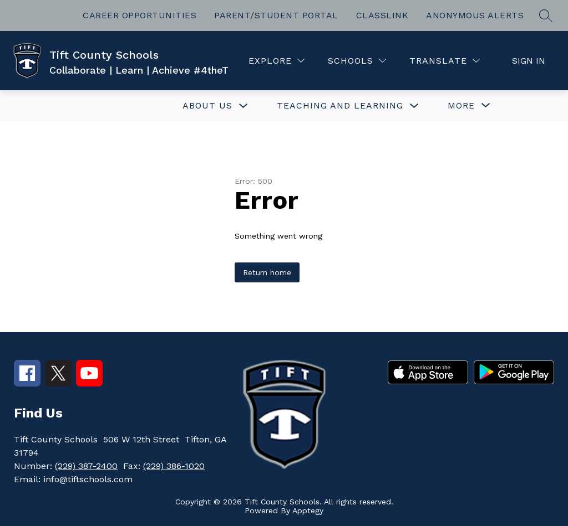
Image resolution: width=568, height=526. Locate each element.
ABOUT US (207, 105)
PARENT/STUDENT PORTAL (276, 15)
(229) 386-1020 (174, 466)
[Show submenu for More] (461, 105)
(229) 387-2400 (86, 466)
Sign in (528, 60)
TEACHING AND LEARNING (340, 105)
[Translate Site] (445, 61)
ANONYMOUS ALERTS (475, 15)
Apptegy (307, 510)
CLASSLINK (382, 15)
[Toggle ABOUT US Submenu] (243, 106)
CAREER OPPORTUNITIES (139, 15)
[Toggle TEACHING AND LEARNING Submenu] (414, 106)
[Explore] (276, 61)
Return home (267, 272)
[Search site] (545, 15)
